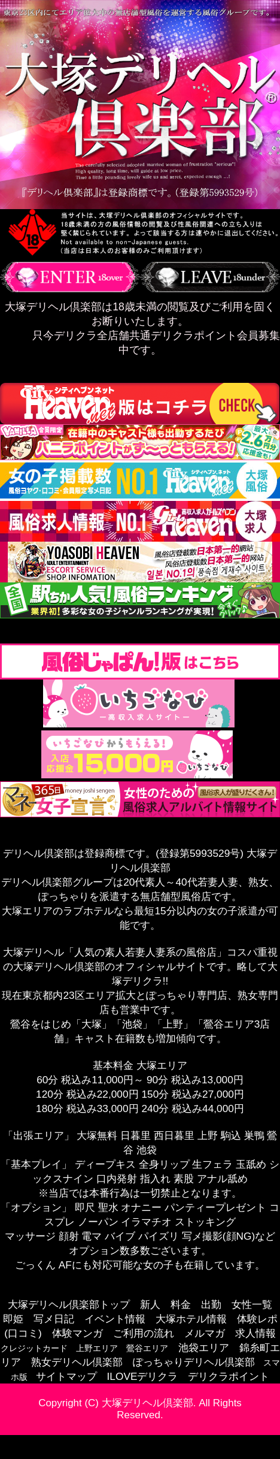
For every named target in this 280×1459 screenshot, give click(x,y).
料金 (181, 1304)
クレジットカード (34, 1348)
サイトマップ (66, 1376)
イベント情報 (114, 1319)
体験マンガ (77, 1333)
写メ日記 (54, 1319)
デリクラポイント (228, 1376)
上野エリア (97, 1348)
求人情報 (255, 1333)
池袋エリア (203, 1348)
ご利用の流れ (143, 1333)
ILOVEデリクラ (142, 1376)
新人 (150, 1304)
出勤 (211, 1304)
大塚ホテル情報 (191, 1319)
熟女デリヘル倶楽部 (77, 1362)
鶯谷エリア (147, 1348)
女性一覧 (252, 1304)
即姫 (13, 1319)
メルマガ (204, 1333)
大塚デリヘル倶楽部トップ (69, 1304)
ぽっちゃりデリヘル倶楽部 (194, 1362)
